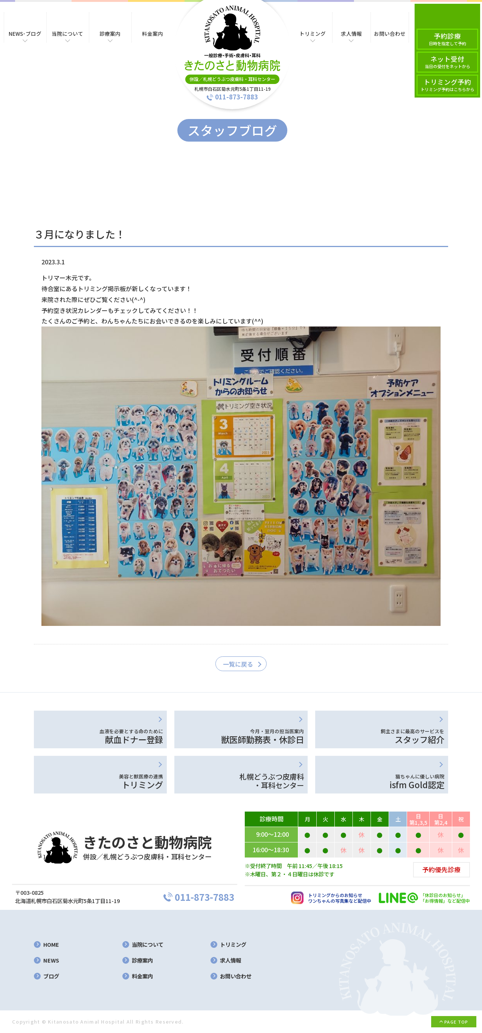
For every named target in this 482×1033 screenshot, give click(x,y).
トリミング (233, 944)
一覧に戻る (238, 663)
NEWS (51, 960)
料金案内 (142, 976)
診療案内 (142, 960)
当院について (147, 944)
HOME (51, 944)
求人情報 (230, 960)
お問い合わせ (236, 976)
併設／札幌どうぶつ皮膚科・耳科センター (232, 79)
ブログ (51, 976)
